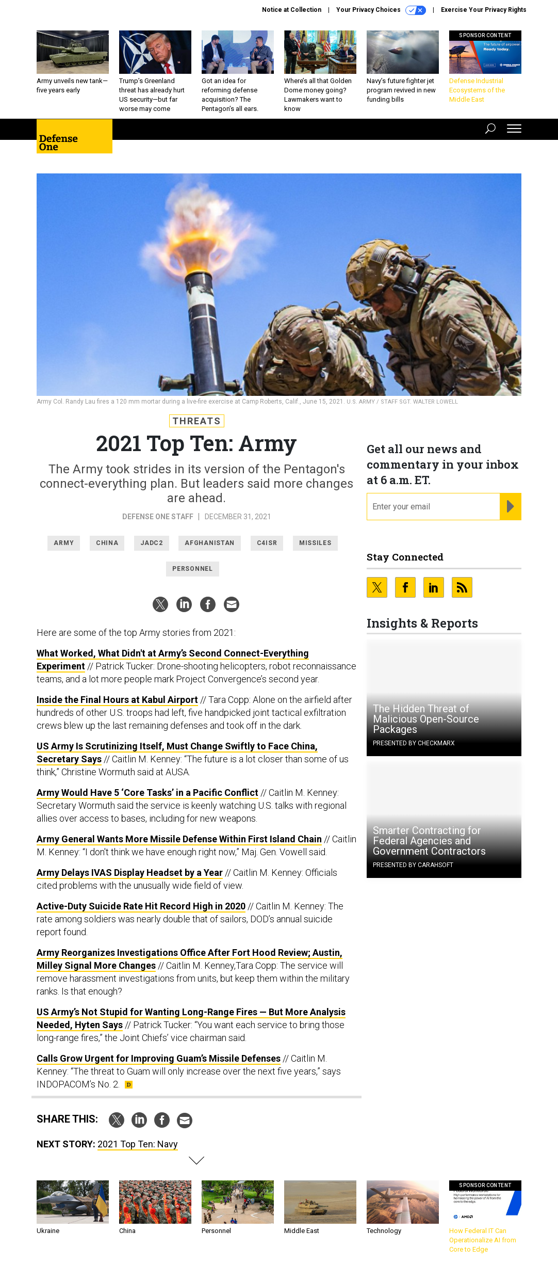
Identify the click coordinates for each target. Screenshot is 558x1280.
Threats (196, 420)
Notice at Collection (291, 9)
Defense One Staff (158, 517)
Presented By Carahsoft (413, 865)
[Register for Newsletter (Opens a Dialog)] (510, 506)
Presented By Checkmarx (414, 743)
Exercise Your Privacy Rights (484, 9)
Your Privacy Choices (381, 10)
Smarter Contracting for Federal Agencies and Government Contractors (429, 840)
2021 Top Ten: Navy (137, 1144)
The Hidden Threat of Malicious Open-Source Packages (426, 718)
